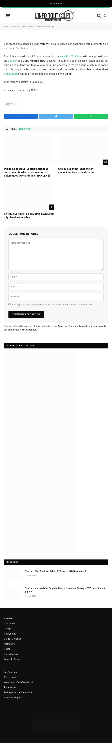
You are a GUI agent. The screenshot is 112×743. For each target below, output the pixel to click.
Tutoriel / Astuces (13, 659)
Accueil (7, 27)
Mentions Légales (13, 697)
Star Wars (11, 104)
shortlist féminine (70, 56)
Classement (10, 623)
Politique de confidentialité (18, 692)
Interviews (9, 644)
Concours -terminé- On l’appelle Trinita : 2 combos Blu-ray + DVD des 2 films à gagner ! (65, 590)
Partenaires (10, 687)
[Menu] (8, 15)
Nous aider (56, 3)
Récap (7, 649)
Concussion (11, 73)
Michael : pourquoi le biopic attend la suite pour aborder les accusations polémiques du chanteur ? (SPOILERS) (27, 172)
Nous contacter (12, 677)
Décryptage (10, 633)
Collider (12, 60)
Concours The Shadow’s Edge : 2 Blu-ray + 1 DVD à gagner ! (55, 571)
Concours (12, 562)
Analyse (8, 618)
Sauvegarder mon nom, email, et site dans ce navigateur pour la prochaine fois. (52, 304)
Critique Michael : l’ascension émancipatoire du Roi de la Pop (76, 170)
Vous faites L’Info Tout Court (18, 682)
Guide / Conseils (12, 638)
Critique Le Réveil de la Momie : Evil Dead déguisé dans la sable (29, 215)
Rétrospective (11, 654)
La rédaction (10, 672)
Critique (8, 628)
